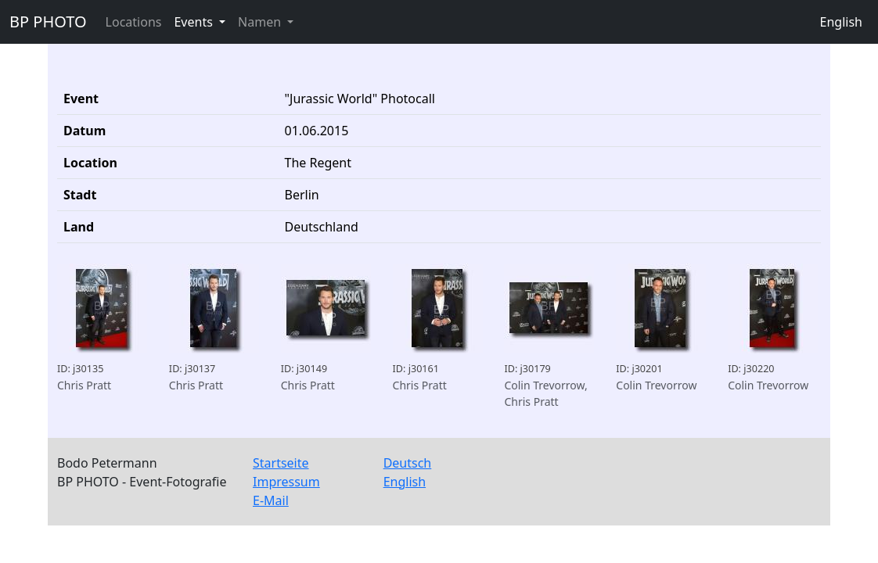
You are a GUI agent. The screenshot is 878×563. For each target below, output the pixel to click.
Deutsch (407, 463)
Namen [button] (261, 21)
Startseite (281, 463)
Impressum (286, 481)
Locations (134, 21)
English (841, 21)
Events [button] (195, 21)
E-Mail (271, 500)
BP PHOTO (48, 21)
